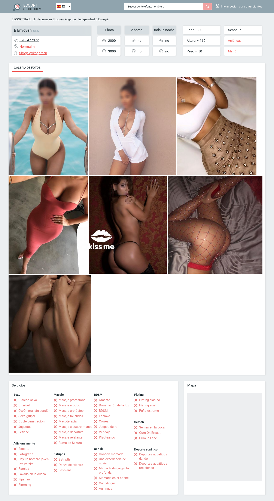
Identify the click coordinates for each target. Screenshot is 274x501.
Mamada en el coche (114, 478)
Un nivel (24, 405)
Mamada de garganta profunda (114, 470)
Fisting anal (147, 405)
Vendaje (104, 432)
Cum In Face (148, 438)
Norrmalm (45, 19)
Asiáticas (234, 41)
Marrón (233, 51)
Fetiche (23, 432)
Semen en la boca (152, 427)
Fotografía (25, 454)
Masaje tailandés (71, 416)
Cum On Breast (150, 433)
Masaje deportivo (71, 432)
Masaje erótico (69, 405)
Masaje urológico (71, 411)
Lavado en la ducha (32, 474)
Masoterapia (68, 421)
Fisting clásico (149, 400)
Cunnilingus (107, 483)
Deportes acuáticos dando (153, 456)
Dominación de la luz (114, 405)
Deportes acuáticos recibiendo (153, 466)
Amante (104, 400)
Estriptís (65, 459)
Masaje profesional (72, 400)
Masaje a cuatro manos (75, 427)
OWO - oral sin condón (34, 411)
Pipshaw (24, 479)
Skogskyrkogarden (65, 19)
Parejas (23, 469)
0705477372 (29, 40)
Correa (104, 421)
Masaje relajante (70, 437)
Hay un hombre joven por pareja (33, 461)
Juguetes (24, 427)
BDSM (103, 411)
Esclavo (104, 416)
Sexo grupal (26, 416)
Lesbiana (65, 470)
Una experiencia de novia (112, 461)
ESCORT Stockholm (24, 19)
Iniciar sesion (239, 5)
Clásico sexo (27, 400)
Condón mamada (111, 454)
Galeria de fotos (27, 67)
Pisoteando (107, 437)
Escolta (23, 449)
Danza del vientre (71, 465)
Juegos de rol (108, 427)
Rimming (24, 485)
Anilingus (105, 489)
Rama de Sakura (70, 443)
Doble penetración (31, 421)
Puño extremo (149, 411)
